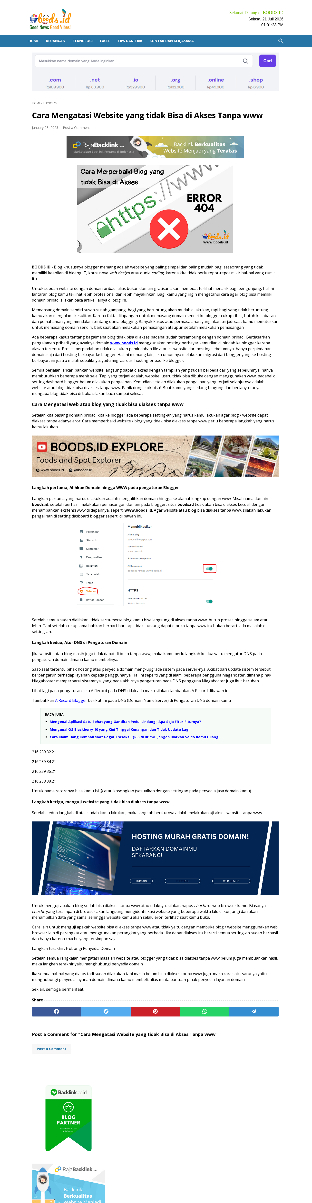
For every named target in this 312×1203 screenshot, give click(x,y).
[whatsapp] (148, 1105)
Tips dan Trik (133, 32)
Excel (108, 32)
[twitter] (81, 1105)
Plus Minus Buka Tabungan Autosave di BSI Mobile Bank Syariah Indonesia (246, 686)
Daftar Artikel (142, 1185)
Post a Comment (76, 121)
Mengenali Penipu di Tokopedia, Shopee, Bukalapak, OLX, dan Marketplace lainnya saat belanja (244, 503)
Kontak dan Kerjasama (175, 32)
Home (37, 32)
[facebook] (48, 1105)
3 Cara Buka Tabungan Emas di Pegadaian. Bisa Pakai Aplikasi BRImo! (246, 732)
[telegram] (181, 1105)
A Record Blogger (71, 761)
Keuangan (59, 32)
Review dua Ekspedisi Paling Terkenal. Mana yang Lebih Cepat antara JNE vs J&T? (246, 577)
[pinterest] (114, 1105)
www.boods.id (60, 359)
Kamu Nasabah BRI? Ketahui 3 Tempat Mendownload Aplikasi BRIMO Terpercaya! (246, 709)
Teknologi (86, 32)
